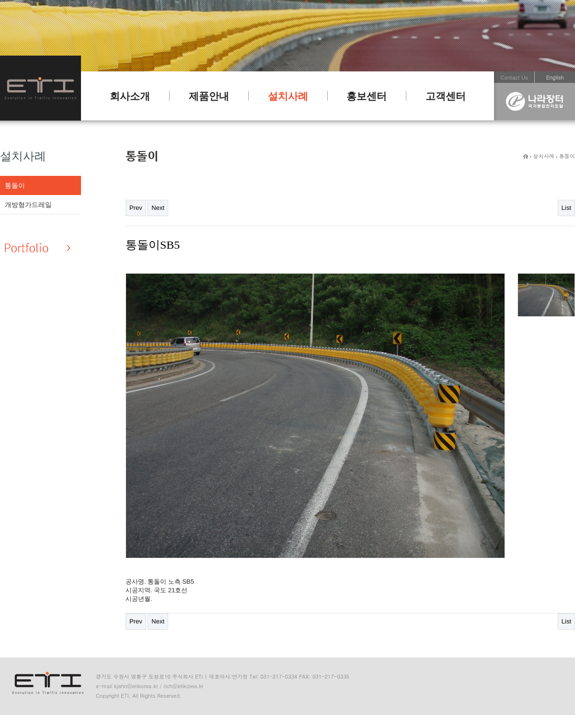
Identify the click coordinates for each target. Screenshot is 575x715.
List (566, 207)
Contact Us (514, 77)
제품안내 (209, 96)
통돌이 (15, 185)
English (555, 77)
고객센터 (446, 96)
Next (157, 207)
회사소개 (130, 96)
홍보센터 (366, 96)
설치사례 (288, 96)
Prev (135, 207)
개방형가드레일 (28, 204)
